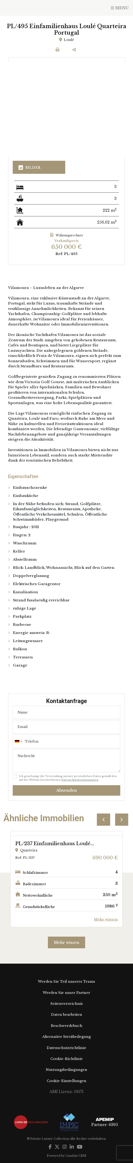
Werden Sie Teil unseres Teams (66, 981)
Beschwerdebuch (66, 1025)
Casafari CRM (75, 1155)
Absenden (66, 790)
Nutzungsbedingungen (66, 1069)
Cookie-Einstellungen (66, 1081)
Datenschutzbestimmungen (79, 779)
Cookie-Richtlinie (66, 1058)
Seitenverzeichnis (66, 1003)
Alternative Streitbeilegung (66, 1036)
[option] (66, 879)
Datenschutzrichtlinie (66, 1048)
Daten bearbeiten (66, 1014)
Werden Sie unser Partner (66, 992)
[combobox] (66, 741)
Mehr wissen (66, 942)
